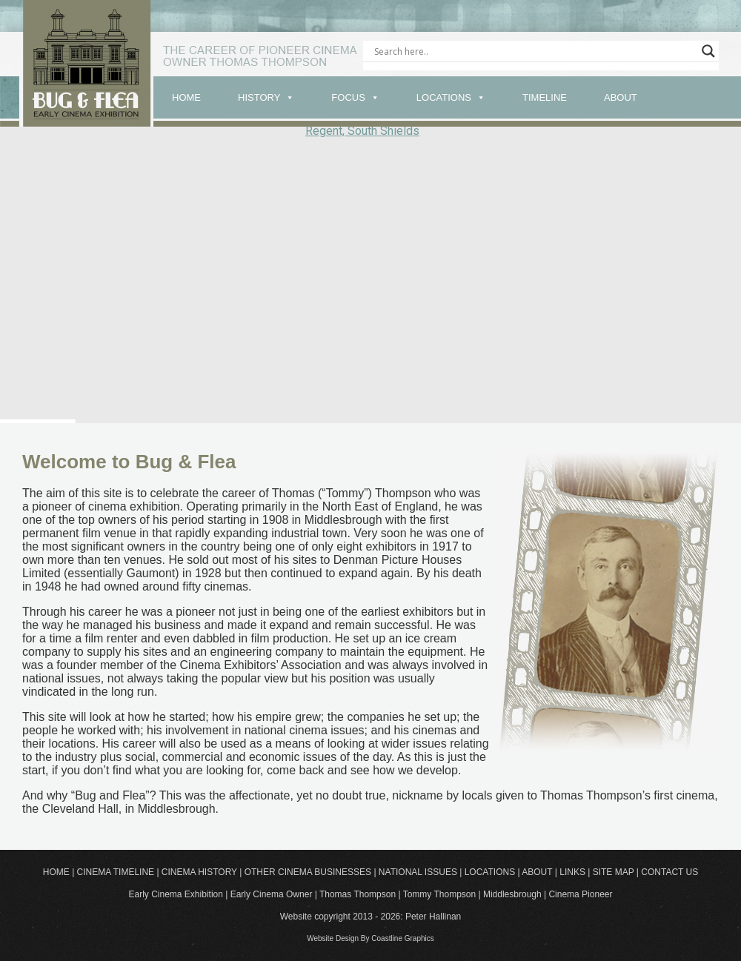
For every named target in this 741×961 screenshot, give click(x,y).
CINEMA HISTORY (199, 872)
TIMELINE (544, 97)
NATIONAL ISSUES (418, 872)
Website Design (333, 938)
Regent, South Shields (362, 131)
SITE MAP (613, 872)
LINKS (572, 872)
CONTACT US (669, 872)
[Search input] (534, 51)
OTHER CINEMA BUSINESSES (308, 872)
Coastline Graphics (402, 938)
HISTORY (259, 97)
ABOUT (620, 97)
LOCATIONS (443, 97)
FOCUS (348, 97)
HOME (186, 97)
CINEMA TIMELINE (115, 872)
